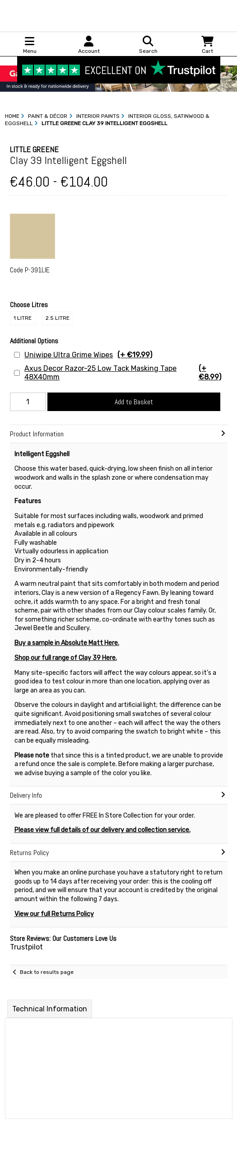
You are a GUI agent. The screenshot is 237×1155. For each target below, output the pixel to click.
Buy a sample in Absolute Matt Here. (66, 643)
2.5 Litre (58, 318)
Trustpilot (26, 947)
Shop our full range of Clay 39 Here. (65, 658)
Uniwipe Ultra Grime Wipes (88, 355)
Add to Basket (134, 402)
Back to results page (47, 972)
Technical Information (49, 1009)
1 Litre (23, 318)
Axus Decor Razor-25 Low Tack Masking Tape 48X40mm (125, 372)
